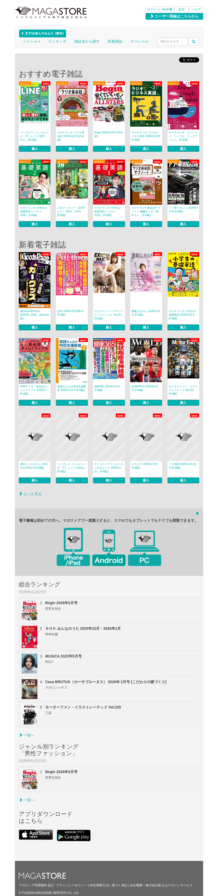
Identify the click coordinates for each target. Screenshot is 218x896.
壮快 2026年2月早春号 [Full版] (70, 313)
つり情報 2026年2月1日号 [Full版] (183, 466)
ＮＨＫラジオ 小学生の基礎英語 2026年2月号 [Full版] (182, 315)
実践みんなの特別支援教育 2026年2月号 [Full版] (71, 388)
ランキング (57, 41)
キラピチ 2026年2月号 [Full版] (144, 466)
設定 (182, 9)
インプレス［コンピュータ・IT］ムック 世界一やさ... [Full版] (34, 136)
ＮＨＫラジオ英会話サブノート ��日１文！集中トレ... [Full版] (145, 211)
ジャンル (31, 41)
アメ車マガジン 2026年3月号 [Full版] (183, 209)
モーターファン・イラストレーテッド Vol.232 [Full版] (183, 390)
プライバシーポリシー (71, 885)
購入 (35, 149)
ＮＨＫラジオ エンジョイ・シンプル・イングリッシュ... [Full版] (183, 136)
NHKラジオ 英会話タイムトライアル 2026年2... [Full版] (34, 390)
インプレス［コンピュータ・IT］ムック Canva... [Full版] (71, 468)
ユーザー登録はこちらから (174, 16)
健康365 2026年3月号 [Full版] (107, 388)
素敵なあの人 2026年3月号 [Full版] (145, 313)
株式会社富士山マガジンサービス (169, 885)
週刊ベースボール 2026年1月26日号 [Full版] (34, 466)
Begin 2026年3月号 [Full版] (108, 134)
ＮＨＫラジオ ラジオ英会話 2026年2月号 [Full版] (70, 136)
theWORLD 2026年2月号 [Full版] (144, 388)
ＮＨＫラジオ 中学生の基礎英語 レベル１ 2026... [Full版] (107, 211)
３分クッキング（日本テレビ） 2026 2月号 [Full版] (71, 211)
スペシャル (139, 41)
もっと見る (30, 494)
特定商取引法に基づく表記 (109, 885)
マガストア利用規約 (33, 885)
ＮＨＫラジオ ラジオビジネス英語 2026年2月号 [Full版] (145, 136)
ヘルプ (196, 9)
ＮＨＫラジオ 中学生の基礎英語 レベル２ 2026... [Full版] (33, 211)
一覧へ (27, 735)
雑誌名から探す (87, 41)
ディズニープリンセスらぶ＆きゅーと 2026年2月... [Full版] (108, 468)
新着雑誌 (115, 41)
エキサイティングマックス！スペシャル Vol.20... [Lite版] (108, 315)
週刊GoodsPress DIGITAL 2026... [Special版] (34, 315)
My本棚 (167, 9)
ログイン (153, 9)
